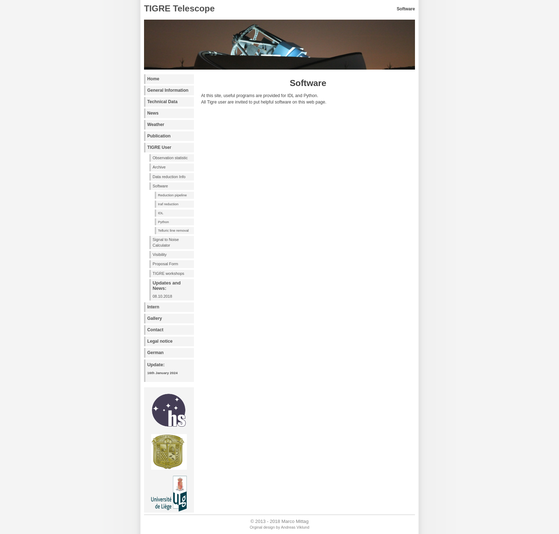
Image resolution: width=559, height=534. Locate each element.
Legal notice (160, 341)
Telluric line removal (173, 230)
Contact (155, 329)
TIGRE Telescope (179, 8)
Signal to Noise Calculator (166, 242)
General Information (168, 90)
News (153, 113)
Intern (153, 306)
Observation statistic (170, 158)
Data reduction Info (169, 177)
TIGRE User (159, 147)
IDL (160, 213)
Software (160, 186)
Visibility (159, 254)
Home (153, 78)
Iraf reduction (168, 204)
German (155, 352)
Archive (159, 167)
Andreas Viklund (295, 527)
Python (163, 222)
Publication (159, 136)
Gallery (154, 318)
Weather (155, 124)
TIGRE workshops (168, 273)
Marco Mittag (295, 521)
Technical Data (162, 101)
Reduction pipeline (172, 195)
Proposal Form (165, 264)
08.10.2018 (173, 289)
